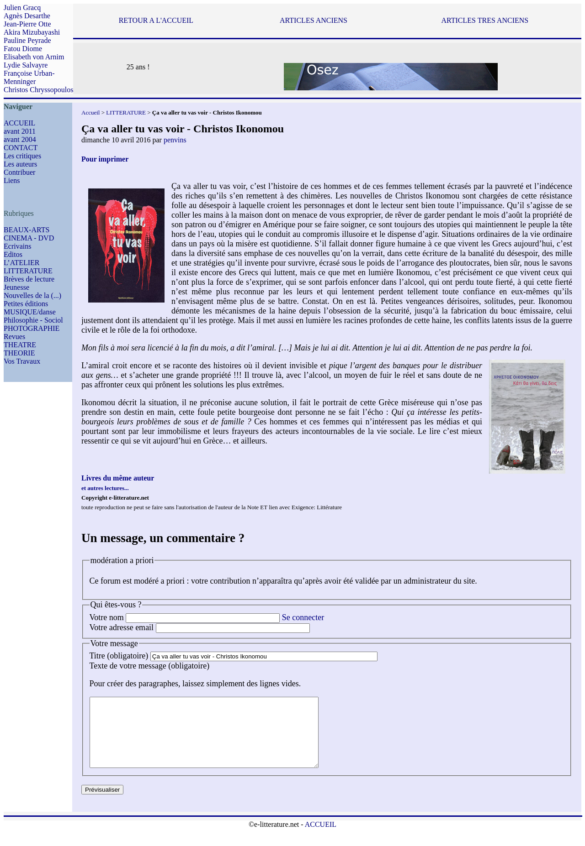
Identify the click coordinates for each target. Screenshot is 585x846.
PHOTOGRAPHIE (31, 328)
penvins (175, 140)
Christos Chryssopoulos (38, 90)
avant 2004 (20, 139)
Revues (14, 336)
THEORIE (19, 353)
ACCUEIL (19, 123)
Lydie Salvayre (26, 65)
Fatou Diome (23, 48)
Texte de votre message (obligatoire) (150, 665)
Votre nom (107, 617)
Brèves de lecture (29, 279)
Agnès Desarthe (27, 16)
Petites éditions (26, 304)
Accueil (90, 112)
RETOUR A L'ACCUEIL (156, 20)
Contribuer (19, 172)
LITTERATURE (28, 271)
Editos (13, 254)
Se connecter (303, 617)
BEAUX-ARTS (26, 230)
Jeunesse (16, 287)
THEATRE (20, 345)
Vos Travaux (22, 361)
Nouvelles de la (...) (32, 295)
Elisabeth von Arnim (34, 57)
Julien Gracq (22, 7)
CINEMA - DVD (29, 238)
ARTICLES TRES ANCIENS (484, 20)
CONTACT (20, 147)
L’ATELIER (22, 262)
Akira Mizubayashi (32, 32)
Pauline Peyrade (27, 40)
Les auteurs (20, 164)
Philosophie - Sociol (33, 320)
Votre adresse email (122, 627)
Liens (12, 180)
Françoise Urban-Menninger (29, 77)
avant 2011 (20, 131)
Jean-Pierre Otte (27, 24)
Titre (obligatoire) (119, 655)
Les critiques (22, 156)
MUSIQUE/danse (30, 312)
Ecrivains (17, 246)
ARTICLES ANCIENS (313, 20)
